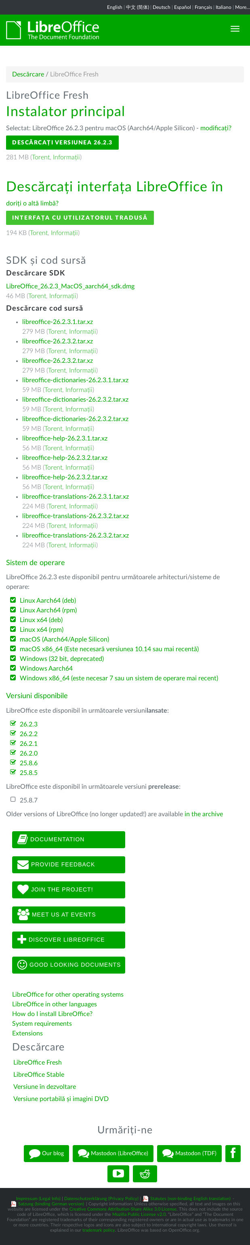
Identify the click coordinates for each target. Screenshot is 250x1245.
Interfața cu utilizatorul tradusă (80, 218)
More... (242, 7)
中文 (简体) (137, 7)
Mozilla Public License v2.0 (139, 1214)
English (114, 7)
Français (203, 7)
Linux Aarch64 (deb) (48, 600)
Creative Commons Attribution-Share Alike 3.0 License (122, 1209)
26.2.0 (29, 753)
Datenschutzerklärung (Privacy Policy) (101, 1198)
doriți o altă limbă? (32, 203)
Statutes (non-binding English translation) (190, 1198)
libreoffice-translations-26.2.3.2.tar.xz (75, 516)
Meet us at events (56, 915)
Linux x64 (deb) (41, 620)
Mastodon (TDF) (189, 1153)
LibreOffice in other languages (54, 1004)
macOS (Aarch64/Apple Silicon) (64, 639)
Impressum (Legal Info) (38, 1198)
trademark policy (98, 1230)
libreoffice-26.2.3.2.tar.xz (57, 341)
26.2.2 (29, 734)
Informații (66, 157)
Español (182, 7)
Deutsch (161, 7)
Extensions (27, 1033)
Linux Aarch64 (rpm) (48, 610)
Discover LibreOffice (61, 940)
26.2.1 (29, 744)
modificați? (215, 128)
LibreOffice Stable (38, 1074)
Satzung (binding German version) (51, 1204)
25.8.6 (29, 763)
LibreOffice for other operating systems (68, 994)
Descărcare (28, 74)
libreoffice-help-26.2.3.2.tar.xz (64, 458)
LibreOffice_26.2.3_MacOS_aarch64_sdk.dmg (70, 286)
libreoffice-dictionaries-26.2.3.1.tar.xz (75, 380)
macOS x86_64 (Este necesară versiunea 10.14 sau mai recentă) (109, 649)
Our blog (46, 1153)
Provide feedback (56, 864)
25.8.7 (29, 800)
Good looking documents (69, 965)
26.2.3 (29, 724)
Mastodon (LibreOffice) (113, 1153)
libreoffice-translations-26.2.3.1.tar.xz (75, 496)
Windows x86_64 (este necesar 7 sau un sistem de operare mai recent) (119, 678)
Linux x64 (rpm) (41, 630)
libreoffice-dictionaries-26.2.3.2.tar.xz (75, 399)
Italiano (223, 7)
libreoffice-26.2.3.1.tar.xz (57, 322)
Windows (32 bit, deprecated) (62, 659)
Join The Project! (55, 890)
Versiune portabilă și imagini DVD (61, 1099)
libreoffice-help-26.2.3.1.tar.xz (64, 438)
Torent (41, 157)
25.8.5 (29, 773)
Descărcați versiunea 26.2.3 (62, 143)
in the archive (204, 814)
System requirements (43, 1024)
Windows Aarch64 (46, 668)
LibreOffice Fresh (37, 1062)
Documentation (50, 839)
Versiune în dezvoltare (44, 1087)
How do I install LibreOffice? (52, 1014)
